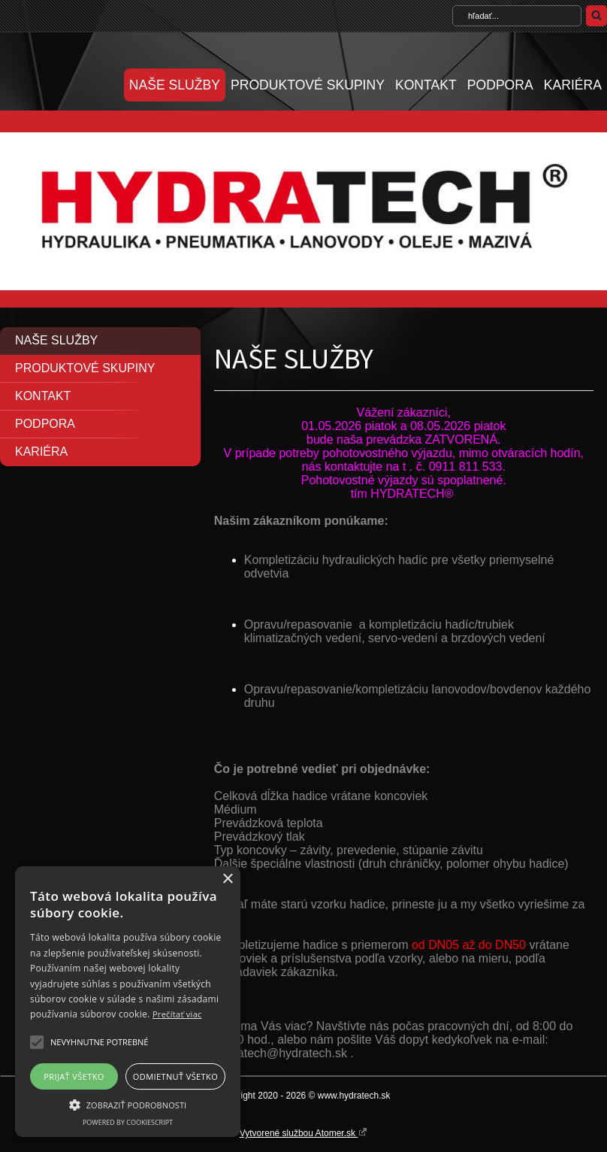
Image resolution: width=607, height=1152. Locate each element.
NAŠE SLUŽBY (174, 84)
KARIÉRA (573, 84)
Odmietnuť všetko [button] (175, 1076)
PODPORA (500, 84)
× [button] (227, 879)
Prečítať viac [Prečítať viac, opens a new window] (177, 1014)
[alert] (127, 1001)
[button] (37, 1042)
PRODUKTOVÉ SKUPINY (308, 84)
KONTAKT (426, 84)
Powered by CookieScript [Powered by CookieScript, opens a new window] (128, 1122)
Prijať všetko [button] (74, 1076)
